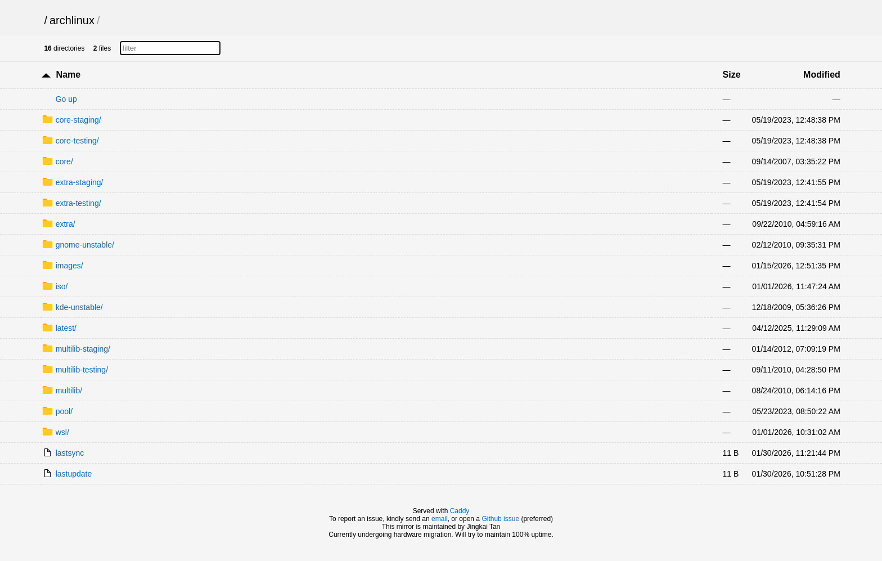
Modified (821, 74)
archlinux (72, 20)
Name (68, 74)
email (439, 519)
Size (732, 74)
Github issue (500, 519)
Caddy (460, 511)
